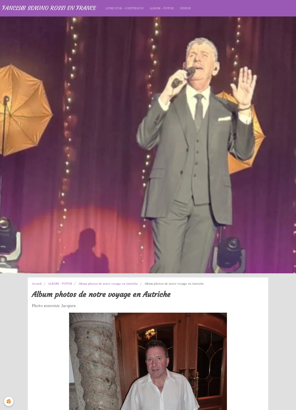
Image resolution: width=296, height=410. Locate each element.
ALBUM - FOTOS (161, 8)
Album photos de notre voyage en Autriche (108, 283)
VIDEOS (185, 8)
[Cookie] (8, 401)
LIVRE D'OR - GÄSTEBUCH (124, 8)
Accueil (37, 283)
